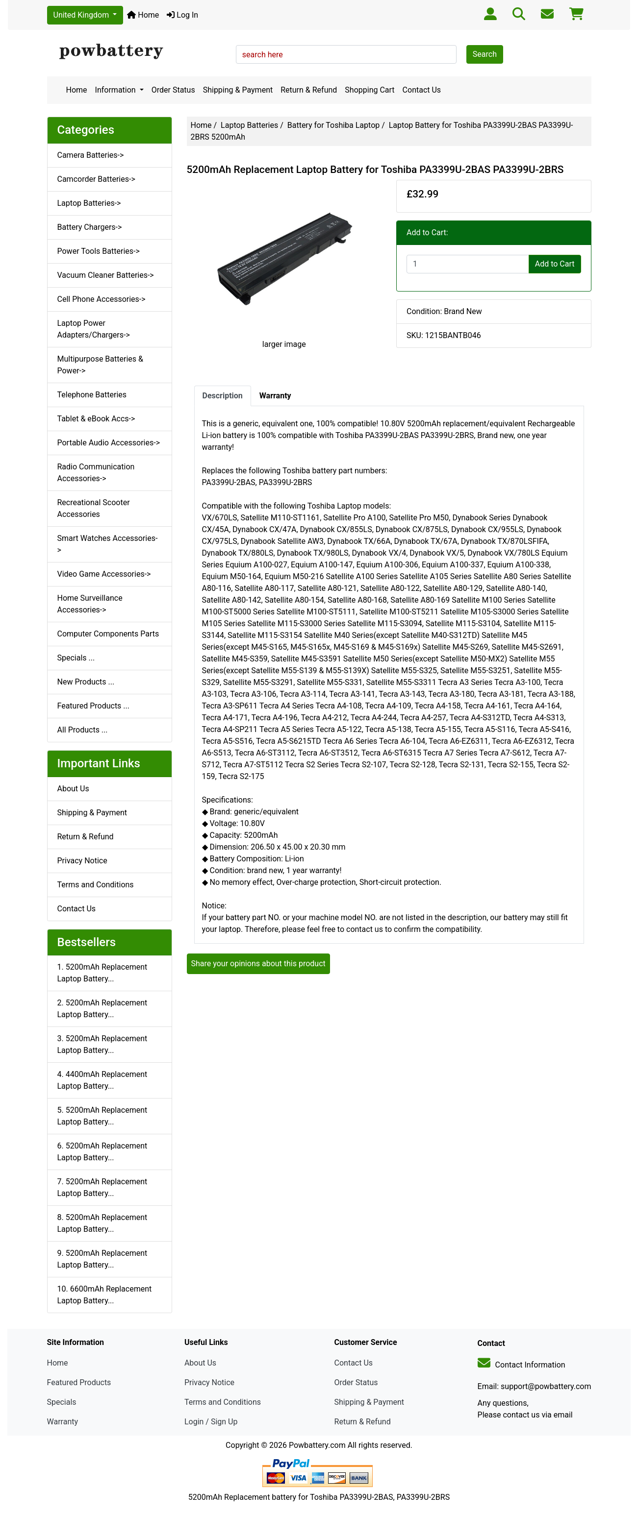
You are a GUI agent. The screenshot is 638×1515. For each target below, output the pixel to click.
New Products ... (86, 681)
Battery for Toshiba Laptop (333, 125)
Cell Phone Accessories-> (101, 299)
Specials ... (76, 657)
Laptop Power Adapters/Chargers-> (93, 329)
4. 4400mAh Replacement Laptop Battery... (102, 1080)
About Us (73, 788)
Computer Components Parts (108, 633)
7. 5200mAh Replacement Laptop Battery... (102, 1187)
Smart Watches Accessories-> (107, 544)
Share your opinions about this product (258, 963)
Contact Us (422, 90)
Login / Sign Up (211, 1421)
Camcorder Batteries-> (96, 179)
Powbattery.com (317, 1445)
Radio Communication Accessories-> (96, 472)
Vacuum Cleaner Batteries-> (105, 275)
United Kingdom (82, 15)
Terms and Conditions (95, 884)
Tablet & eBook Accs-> (96, 418)
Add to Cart (555, 264)
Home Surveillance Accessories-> (90, 603)
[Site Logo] (138, 52)
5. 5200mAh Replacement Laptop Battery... (102, 1115)
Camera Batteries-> (90, 155)
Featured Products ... (93, 705)
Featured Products (79, 1382)
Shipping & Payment (238, 90)
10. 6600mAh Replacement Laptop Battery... (104, 1294)
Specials (62, 1402)
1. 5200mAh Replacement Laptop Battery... (102, 972)
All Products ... (82, 729)
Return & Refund (309, 90)
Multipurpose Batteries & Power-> (100, 364)
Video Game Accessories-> (104, 574)
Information (116, 90)
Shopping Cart (369, 90)
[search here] (346, 54)
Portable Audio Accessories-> (108, 442)
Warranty (62, 1421)
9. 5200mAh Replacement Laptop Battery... (102, 1259)
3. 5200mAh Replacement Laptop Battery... (102, 1044)
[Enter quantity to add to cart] (468, 264)
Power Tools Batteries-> (98, 251)
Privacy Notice (82, 860)
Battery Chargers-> (89, 227)
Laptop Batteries (249, 125)
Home (143, 15)
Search (485, 54)
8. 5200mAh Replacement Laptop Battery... (102, 1223)
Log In (182, 15)
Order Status (173, 90)
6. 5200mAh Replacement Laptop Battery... (102, 1151)
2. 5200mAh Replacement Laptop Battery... (102, 1008)
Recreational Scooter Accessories (93, 508)
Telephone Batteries (92, 394)
